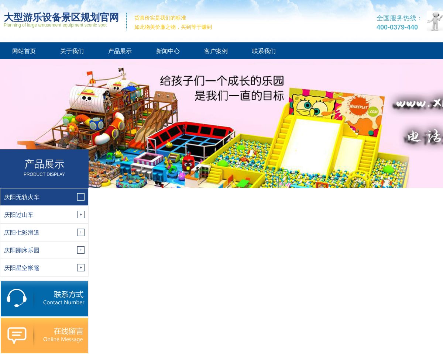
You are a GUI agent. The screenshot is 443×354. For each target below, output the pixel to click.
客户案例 (216, 51)
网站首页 (24, 51)
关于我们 (72, 51)
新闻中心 (168, 51)
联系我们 (264, 51)
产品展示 (120, 51)
